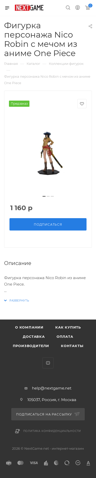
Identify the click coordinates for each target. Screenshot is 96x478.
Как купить (68, 327)
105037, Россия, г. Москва (51, 399)
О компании (29, 327)
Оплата (65, 336)
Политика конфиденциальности (52, 431)
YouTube (48, 362)
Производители (31, 346)
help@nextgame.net (51, 388)
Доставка (34, 336)
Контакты (72, 346)
